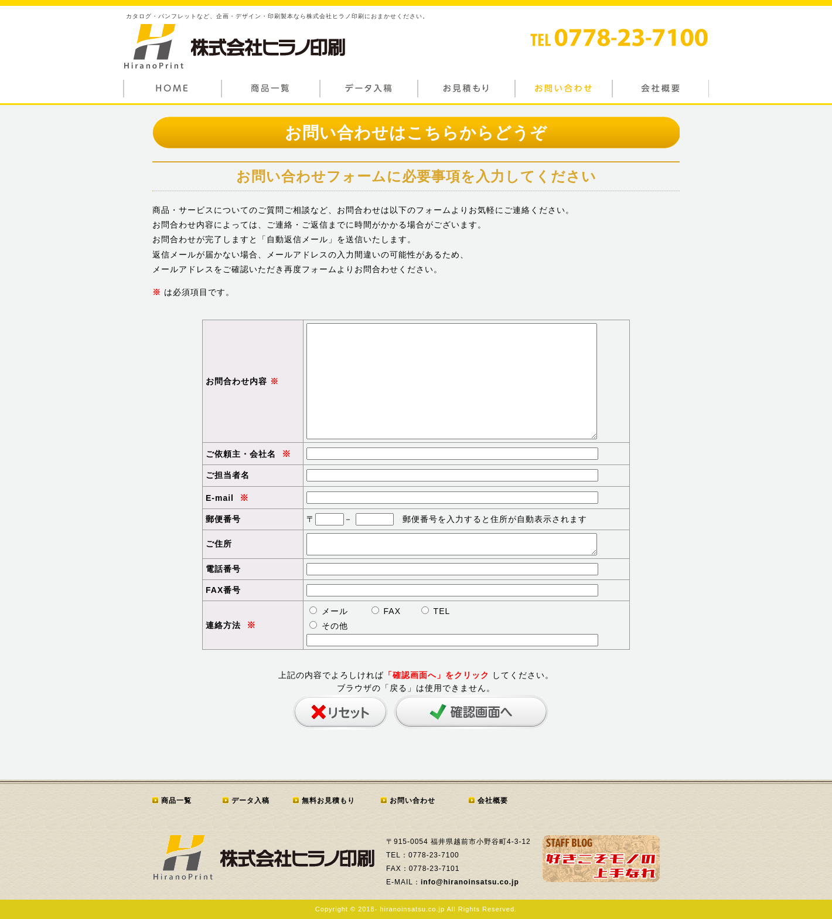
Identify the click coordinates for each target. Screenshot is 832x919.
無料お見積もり (328, 800)
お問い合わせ (412, 800)
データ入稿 (250, 800)
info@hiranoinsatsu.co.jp (470, 882)
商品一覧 (176, 800)
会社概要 (493, 800)
